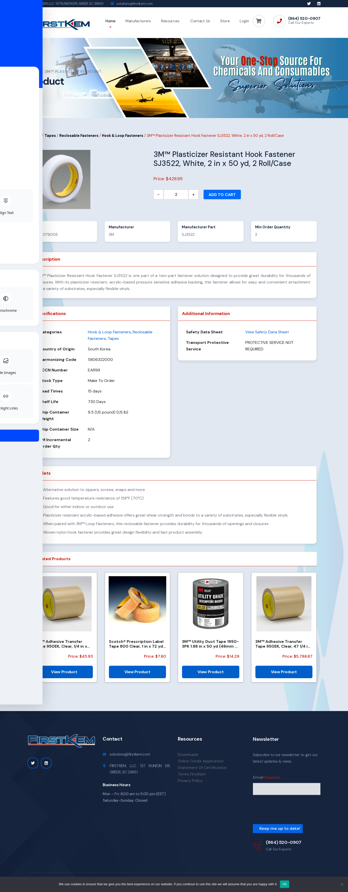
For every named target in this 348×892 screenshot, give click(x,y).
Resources (170, 21)
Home (110, 21)
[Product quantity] (176, 196)
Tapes (50, 137)
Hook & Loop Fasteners (122, 137)
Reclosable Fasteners (78, 137)
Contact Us (199, 21)
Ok (284, 884)
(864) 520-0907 (304, 19)
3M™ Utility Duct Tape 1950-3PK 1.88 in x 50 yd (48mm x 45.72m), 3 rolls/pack (210, 646)
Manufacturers (138, 21)
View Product (64, 674)
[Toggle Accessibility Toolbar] (11, 434)
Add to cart (222, 196)
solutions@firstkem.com (134, 4)
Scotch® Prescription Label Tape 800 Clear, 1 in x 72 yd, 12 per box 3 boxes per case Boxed (136, 646)
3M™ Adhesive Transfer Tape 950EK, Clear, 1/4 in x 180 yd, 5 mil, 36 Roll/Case (61, 646)
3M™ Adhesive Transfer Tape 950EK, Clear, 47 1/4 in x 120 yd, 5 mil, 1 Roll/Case (282, 646)
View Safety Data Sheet (267, 334)
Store (225, 21)
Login (244, 21)
